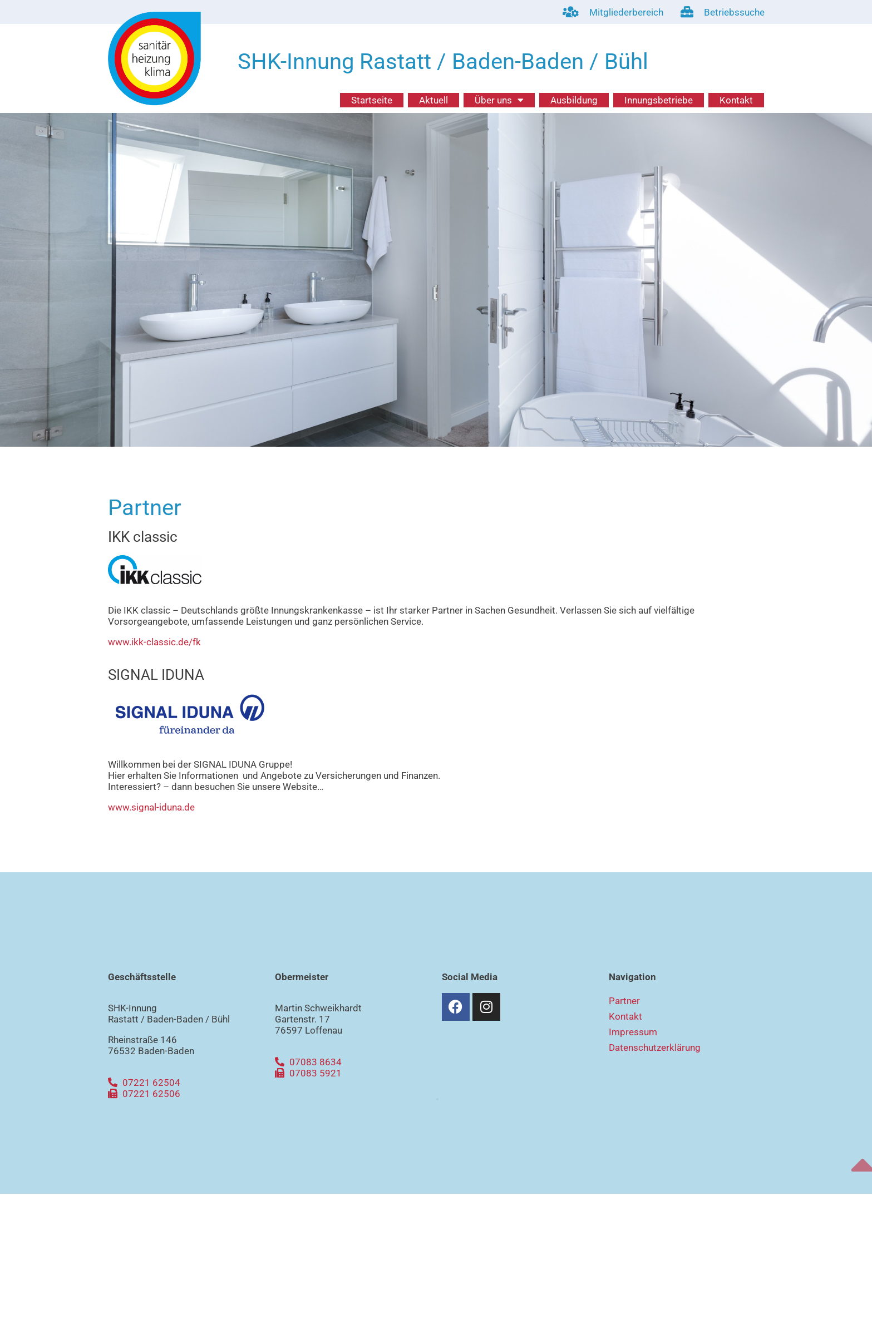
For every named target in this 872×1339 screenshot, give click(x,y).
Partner (624, 1000)
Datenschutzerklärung (655, 1047)
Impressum (633, 1031)
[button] (437, 1099)
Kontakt (736, 100)
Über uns (499, 100)
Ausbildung (574, 100)
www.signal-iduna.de (151, 807)
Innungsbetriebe (658, 100)
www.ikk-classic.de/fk (154, 642)
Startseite (371, 100)
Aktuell (433, 100)
